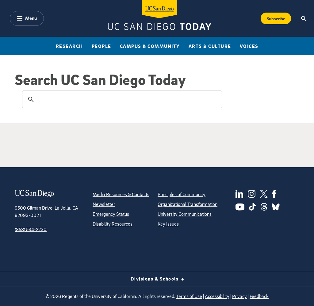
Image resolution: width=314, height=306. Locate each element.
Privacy (239, 296)
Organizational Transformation (187, 204)
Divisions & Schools (157, 279)
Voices (249, 46)
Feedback (259, 296)
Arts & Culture (210, 46)
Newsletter (104, 204)
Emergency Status (111, 214)
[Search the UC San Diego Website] (304, 18)
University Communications (185, 214)
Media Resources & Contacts (121, 194)
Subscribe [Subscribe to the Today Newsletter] (275, 18)
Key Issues (168, 224)
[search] (121, 99)
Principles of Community (181, 194)
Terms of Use (189, 296)
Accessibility (217, 296)
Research (69, 46)
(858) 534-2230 (31, 229)
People (101, 46)
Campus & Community (150, 46)
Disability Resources (112, 224)
